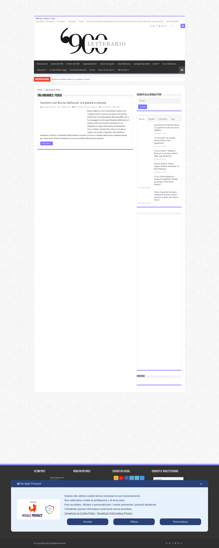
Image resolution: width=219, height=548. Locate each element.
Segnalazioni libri (90, 64)
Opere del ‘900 (57, 64)
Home (81, 22)
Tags (173, 119)
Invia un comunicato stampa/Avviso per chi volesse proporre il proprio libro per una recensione (125, 22)
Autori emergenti (107, 64)
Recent (142, 119)
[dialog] (109, 506)
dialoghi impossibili (142, 64)
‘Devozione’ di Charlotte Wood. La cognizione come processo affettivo (167, 127)
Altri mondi (122, 70)
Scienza (94, 107)
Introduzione (42, 64)
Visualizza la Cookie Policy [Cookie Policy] (79, 513)
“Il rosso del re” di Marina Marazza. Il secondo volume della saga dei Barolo (165, 153)
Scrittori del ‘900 (73, 64)
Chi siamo (61, 22)
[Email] (159, 100)
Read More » (46, 143)
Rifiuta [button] (134, 521)
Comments (162, 119)
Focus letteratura (169, 64)
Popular (151, 119)
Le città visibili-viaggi (58, 70)
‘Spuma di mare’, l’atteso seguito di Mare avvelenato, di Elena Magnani (166, 166)
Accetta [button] (87, 521)
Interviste (41, 70)
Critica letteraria (123, 64)
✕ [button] (201, 484)
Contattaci (72, 22)
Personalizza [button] (180, 521)
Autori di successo (105, 70)
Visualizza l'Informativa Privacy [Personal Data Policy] (114, 513)
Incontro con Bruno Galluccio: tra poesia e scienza (71, 79)
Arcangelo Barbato (49, 107)
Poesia (92, 70)
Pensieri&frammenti (78, 70)
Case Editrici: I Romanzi (44, 22)
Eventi (155, 64)
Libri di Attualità (172, 22)
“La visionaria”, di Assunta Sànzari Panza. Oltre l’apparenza (164, 140)
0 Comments (106, 107)
